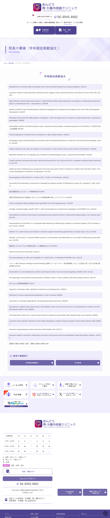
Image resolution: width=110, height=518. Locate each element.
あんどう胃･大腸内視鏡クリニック (54, 514)
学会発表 (78, 362)
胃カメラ (84, 504)
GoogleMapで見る (70, 482)
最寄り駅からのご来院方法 (95, 482)
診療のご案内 (34, 504)
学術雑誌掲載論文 (32, 362)
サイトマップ (60, 507)
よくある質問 (34, 507)
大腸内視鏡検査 (60, 504)
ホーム (7, 504)
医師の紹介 (8, 507)
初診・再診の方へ (28, 462)
